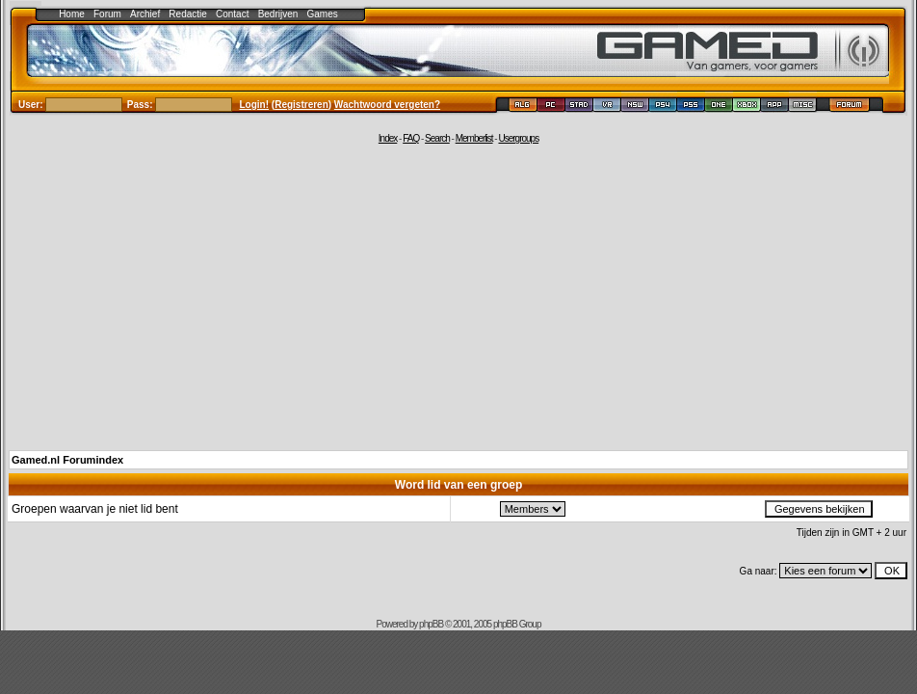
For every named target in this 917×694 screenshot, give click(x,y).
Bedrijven (278, 14)
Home (72, 14)
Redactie (187, 14)
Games (322, 14)
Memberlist (474, 138)
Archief (145, 14)
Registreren (301, 104)
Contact (232, 14)
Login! (255, 104)
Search (437, 138)
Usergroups (518, 138)
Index (388, 138)
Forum (107, 14)
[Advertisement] (458, 296)
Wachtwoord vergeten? (387, 104)
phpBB (431, 624)
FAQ (411, 138)
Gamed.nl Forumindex (67, 460)
